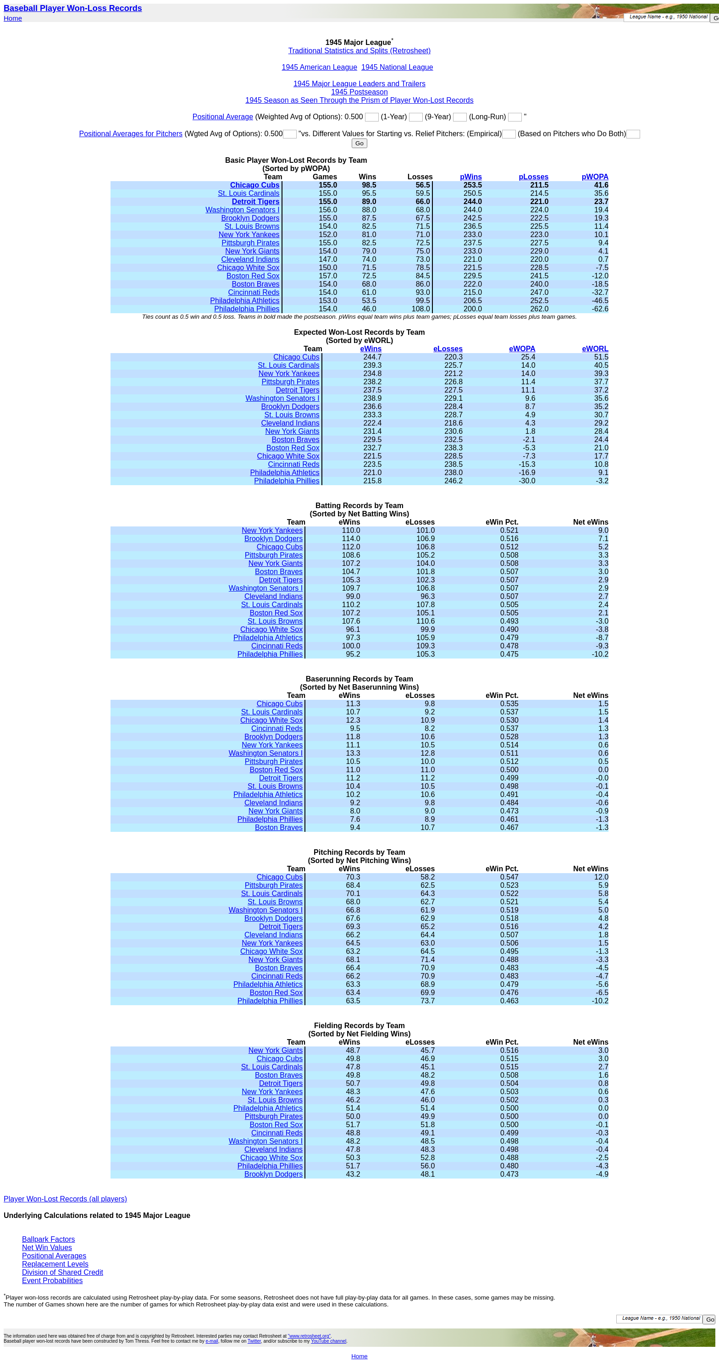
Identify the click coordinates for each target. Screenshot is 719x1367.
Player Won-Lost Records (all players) (65, 1199)
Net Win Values (47, 1247)
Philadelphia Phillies (246, 309)
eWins (371, 349)
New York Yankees (249, 234)
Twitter (254, 1341)
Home (13, 18)
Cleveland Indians (250, 259)
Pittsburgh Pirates (250, 243)
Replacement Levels (55, 1264)
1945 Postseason (359, 92)
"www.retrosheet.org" (309, 1336)
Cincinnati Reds (254, 292)
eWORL (595, 349)
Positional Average (223, 117)
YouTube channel (328, 1341)
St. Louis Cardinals (248, 193)
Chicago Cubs (255, 185)
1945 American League (320, 67)
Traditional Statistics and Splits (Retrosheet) (359, 51)
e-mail (211, 1341)
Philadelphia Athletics (244, 300)
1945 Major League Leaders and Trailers (359, 84)
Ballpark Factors (48, 1239)
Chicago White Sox (248, 267)
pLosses (534, 177)
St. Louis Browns (252, 226)
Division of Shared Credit (62, 1272)
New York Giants (252, 251)
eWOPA (522, 349)
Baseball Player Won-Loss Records (73, 8)
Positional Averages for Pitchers (131, 134)
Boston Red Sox (253, 276)
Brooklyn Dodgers (250, 218)
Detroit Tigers (256, 201)
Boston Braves (256, 284)
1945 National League (397, 67)
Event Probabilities (52, 1280)
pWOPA (595, 177)
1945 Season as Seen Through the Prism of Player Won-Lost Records (359, 100)
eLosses (448, 349)
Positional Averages (54, 1256)
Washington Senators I (242, 210)
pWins (471, 177)
